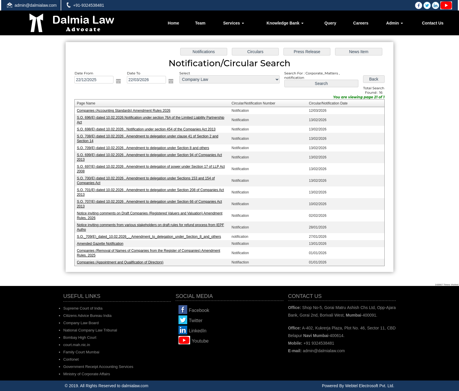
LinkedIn (197, 330)
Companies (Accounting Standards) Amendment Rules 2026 (125, 112)
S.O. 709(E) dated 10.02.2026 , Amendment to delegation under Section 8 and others (144, 148)
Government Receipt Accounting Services (98, 366)
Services (233, 23)
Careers (360, 23)
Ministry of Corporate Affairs (86, 374)
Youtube (200, 340)
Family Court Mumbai (81, 352)
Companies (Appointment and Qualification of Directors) (122, 260)
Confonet (71, 359)
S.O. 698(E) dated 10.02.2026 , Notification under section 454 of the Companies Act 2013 (148, 130)
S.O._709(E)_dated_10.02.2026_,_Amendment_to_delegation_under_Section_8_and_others (150, 235)
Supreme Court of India (82, 308)
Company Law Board (81, 323)
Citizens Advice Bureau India (87, 315)
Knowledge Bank (285, 23)
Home (173, 23)
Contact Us (433, 23)
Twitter (195, 320)
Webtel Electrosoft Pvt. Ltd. (369, 385)
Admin (394, 23)
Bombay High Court (79, 337)
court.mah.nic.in (76, 345)
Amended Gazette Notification (102, 242)
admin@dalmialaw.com (36, 5)
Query (330, 23)
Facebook (199, 310)
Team (200, 23)
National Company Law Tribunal (90, 330)
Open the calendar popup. (121, 82)
